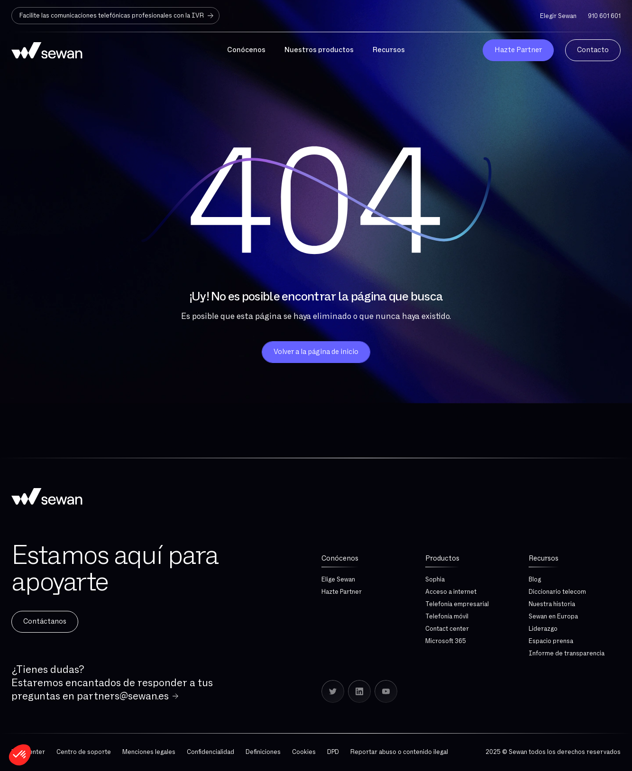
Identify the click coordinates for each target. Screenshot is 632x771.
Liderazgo (543, 629)
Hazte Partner (341, 592)
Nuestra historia (552, 604)
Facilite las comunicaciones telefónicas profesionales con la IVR (117, 16)
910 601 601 (604, 16)
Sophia (435, 579)
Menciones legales (148, 752)
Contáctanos (44, 621)
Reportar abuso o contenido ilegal (399, 752)
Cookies (304, 752)
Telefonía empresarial (457, 604)
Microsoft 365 (445, 641)
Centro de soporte (83, 752)
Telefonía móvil (446, 616)
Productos (442, 558)
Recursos (544, 558)
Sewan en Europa (553, 616)
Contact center (447, 629)
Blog (535, 579)
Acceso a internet (450, 592)
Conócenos (339, 558)
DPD (333, 752)
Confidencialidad (210, 752)
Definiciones (263, 752)
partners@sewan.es (123, 696)
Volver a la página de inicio (316, 351)
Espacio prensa (551, 641)
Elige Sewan (338, 579)
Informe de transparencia (567, 653)
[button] (20, 755)
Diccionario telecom (557, 592)
